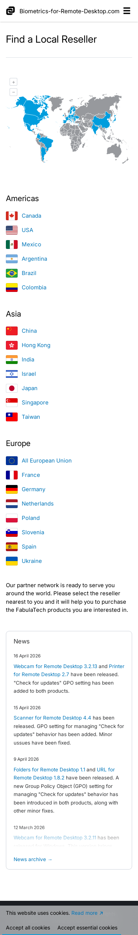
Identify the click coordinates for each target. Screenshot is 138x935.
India (20, 359)
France (23, 474)
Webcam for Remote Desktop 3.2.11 (55, 838)
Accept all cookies (28, 927)
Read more (84, 913)
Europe (18, 443)
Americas (22, 198)
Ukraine (24, 560)
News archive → (33, 859)
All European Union (39, 460)
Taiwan (23, 416)
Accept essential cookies (87, 927)
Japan (22, 388)
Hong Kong (28, 345)
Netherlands (30, 503)
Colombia (26, 287)
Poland (23, 517)
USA (19, 229)
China (21, 330)
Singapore (27, 402)
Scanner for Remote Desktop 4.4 (52, 718)
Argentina (26, 258)
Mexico (23, 244)
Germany (25, 489)
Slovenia (25, 532)
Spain (21, 546)
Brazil (21, 273)
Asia (13, 313)
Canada (23, 215)
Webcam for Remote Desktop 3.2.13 (55, 666)
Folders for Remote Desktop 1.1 (49, 769)
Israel (21, 373)
